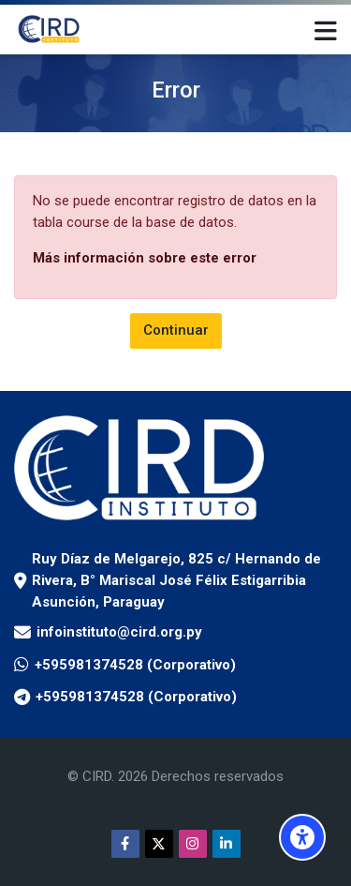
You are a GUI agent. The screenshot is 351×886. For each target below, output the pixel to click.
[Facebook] (125, 844)
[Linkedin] (226, 844)
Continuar (176, 330)
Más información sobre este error (144, 257)
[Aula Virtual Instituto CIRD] (49, 30)
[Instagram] (193, 844)
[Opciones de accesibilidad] (302, 837)
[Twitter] (159, 844)
